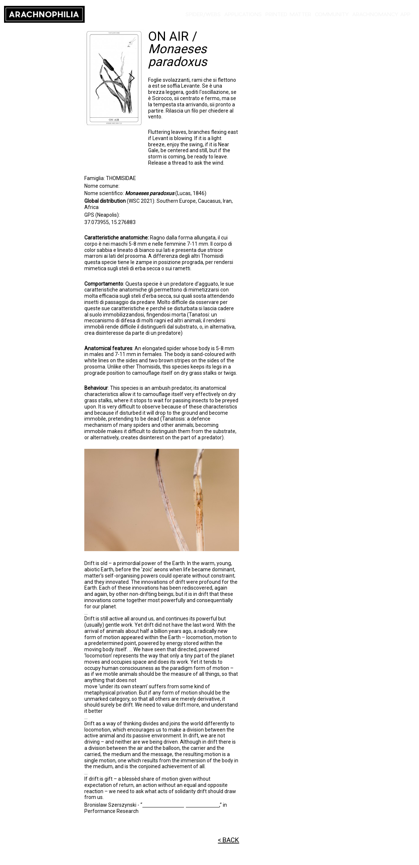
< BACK (228, 840)
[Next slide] (132, 78)
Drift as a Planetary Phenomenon (180, 805)
